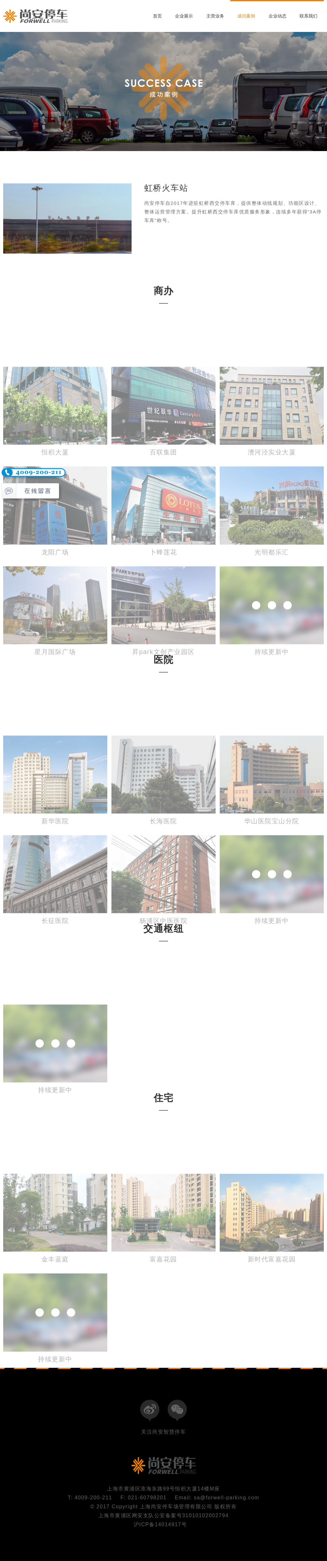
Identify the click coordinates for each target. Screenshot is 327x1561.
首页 (157, 16)
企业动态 (277, 16)
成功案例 (246, 16)
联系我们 (308, 16)
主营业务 (215, 16)
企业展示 (184, 16)
